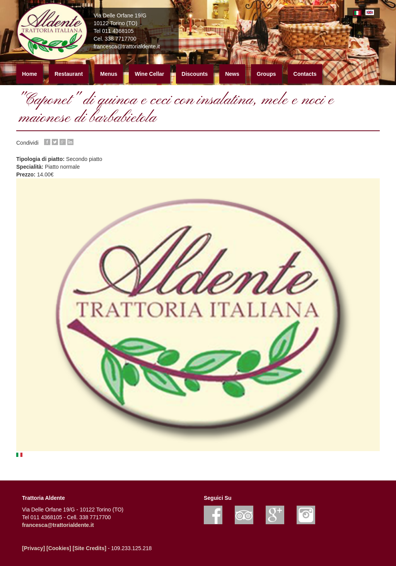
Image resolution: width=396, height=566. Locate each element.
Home (29, 74)
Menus (108, 74)
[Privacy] (33, 548)
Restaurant (69, 74)
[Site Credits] (89, 548)
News (232, 74)
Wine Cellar (149, 74)
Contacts (305, 74)
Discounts (195, 74)
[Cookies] (58, 548)
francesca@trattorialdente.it (58, 525)
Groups (266, 74)
